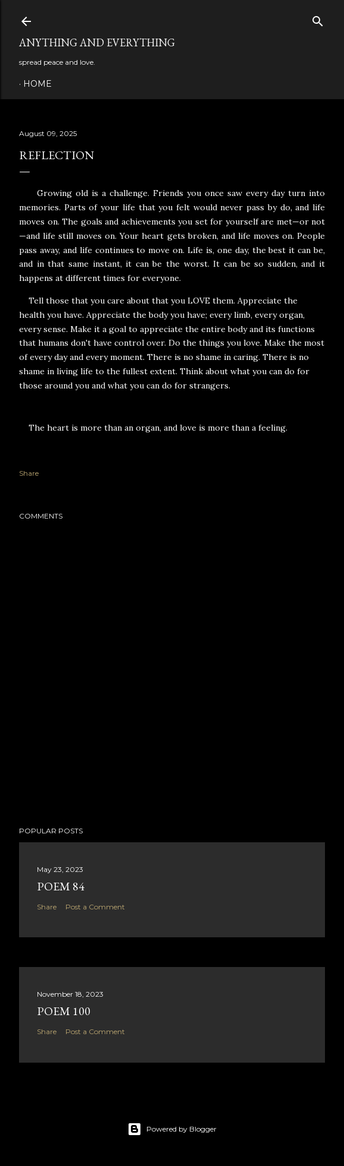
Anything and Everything (97, 42)
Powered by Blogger (172, 1129)
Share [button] (29, 473)
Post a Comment (95, 906)
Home (37, 83)
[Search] (318, 18)
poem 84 (61, 886)
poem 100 (63, 1011)
